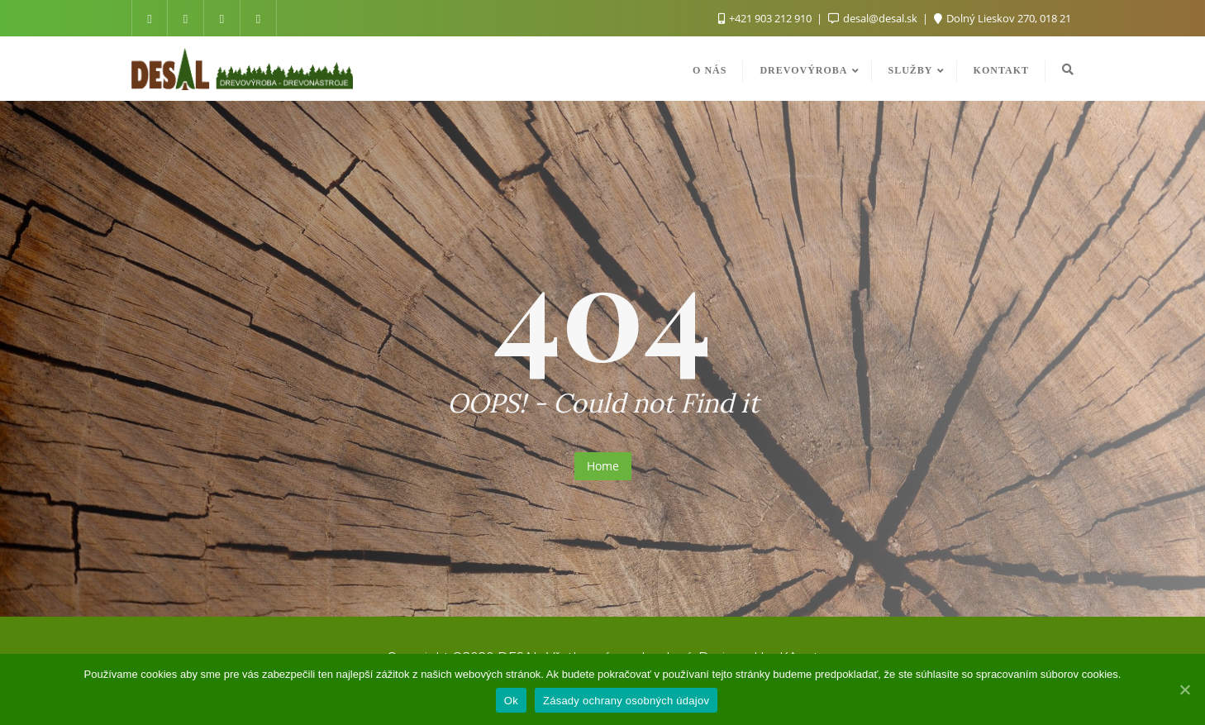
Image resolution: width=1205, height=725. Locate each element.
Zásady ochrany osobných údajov (626, 700)
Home (603, 466)
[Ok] (1184, 689)
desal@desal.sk (874, 18)
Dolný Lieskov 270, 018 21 (1002, 18)
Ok (511, 700)
